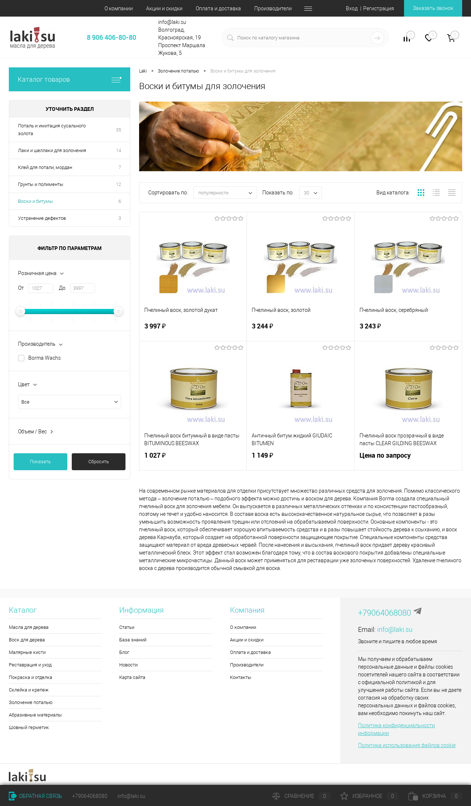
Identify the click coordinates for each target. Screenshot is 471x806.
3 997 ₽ (193, 330)
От (21, 288)
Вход (352, 8)
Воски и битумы (35, 201)
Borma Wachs (44, 358)
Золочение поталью (31, 702)
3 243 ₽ (408, 330)
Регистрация (378, 8)
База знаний (132, 640)
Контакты (240, 677)
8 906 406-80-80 (111, 37)
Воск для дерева (27, 640)
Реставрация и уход (30, 665)
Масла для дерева (29, 627)
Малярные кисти (27, 652)
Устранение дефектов (42, 218)
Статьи (126, 627)
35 (118, 130)
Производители (273, 8)
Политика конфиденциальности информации (396, 729)
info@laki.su (394, 629)
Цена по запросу (408, 459)
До (62, 288)
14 (118, 150)
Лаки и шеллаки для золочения (52, 150)
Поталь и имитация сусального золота (52, 129)
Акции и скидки (164, 8)
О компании (119, 8)
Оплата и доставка (218, 8)
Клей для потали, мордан (45, 167)
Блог (124, 652)
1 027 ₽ (193, 459)
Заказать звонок (433, 8)
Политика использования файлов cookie (407, 745)
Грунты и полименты (40, 184)
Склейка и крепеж (29, 690)
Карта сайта (132, 677)
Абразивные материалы (35, 715)
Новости (128, 665)
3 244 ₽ (300, 330)
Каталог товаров (69, 79)
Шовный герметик (29, 727)
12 (118, 184)
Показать (40, 461)
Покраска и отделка (30, 677)
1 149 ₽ (300, 459)
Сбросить (98, 461)
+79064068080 (384, 612)
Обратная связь (35, 796)
